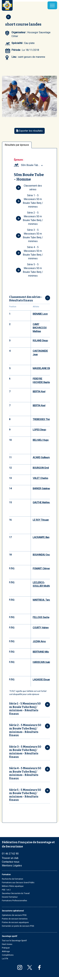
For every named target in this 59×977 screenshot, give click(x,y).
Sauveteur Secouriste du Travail (16, 893)
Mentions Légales (12, 865)
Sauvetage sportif (9, 936)
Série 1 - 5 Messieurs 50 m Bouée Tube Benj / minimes (29, 201)
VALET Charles (40, 478)
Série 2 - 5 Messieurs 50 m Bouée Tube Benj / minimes (29, 218)
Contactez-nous (10, 861)
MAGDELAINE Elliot (42, 368)
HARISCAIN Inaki (41, 662)
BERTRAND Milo (41, 651)
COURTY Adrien (41, 627)
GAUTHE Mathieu (41, 502)
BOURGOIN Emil (41, 467)
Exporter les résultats (29, 130)
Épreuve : (19, 159)
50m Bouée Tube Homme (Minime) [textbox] (32, 165)
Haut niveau (7, 944)
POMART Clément (42, 568)
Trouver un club (10, 858)
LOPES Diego (39, 429)
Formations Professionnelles (14, 901)
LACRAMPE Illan (41, 537)
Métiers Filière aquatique (12, 886)
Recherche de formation (12, 879)
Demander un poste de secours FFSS (18, 926)
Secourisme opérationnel (13, 911)
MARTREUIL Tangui (42, 599)
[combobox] (32, 165)
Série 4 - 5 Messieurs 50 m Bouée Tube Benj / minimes (29, 253)
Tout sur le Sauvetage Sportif (14, 941)
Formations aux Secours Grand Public (18, 882)
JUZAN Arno (39, 641)
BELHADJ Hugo (41, 440)
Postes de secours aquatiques (15, 922)
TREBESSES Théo (42, 419)
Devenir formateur (10, 897)
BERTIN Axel (39, 391)
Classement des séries (29, 187)
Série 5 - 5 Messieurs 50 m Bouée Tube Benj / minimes (29, 270)
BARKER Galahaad (42, 488)
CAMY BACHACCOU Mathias (40, 328)
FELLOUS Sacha (41, 617)
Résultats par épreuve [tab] (17, 144)
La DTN (5, 959)
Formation (6, 874)
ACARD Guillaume (42, 457)
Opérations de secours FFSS (14, 915)
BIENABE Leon (40, 313)
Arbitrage (6, 951)
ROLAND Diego (40, 340)
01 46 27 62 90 (10, 853)
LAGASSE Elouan (41, 679)
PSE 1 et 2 (6, 890)
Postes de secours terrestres (15, 919)
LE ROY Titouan (41, 519)
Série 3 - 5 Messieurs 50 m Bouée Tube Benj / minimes (29, 235)
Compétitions (8, 955)
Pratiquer (6, 948)
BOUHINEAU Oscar (42, 554)
